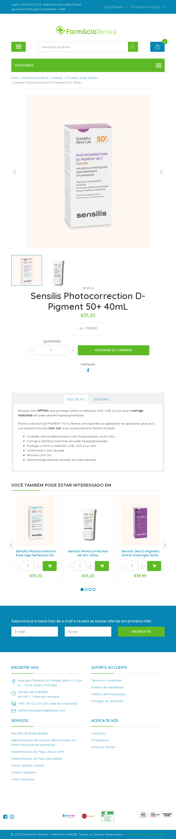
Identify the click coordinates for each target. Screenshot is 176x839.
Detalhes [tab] (101, 399)
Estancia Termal (103, 747)
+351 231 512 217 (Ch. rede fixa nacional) (47, 703)
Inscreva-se (141, 631)
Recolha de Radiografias (29, 733)
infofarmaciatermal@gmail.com (41, 710)
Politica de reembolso (107, 687)
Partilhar (88, 364)
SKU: (82, 328)
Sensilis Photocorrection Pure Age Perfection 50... (36, 553)
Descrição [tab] (76, 399)
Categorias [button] (88, 65)
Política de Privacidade (108, 694)
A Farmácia (99, 740)
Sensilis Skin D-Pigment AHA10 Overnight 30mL (140, 553)
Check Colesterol (23, 772)
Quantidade (52, 341)
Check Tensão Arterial (27, 765)
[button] (148, 6)
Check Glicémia (22, 779)
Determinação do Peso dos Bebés (36, 759)
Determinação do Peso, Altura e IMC (38, 752)
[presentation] (14, 171)
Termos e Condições (106, 680)
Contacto (98, 733)
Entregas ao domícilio (107, 701)
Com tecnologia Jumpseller (144, 834)
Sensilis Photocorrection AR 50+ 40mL (88, 553)
